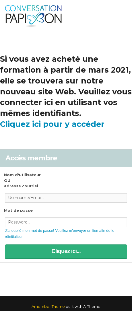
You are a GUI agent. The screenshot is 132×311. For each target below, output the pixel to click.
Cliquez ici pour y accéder (52, 124)
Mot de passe (18, 210)
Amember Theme (48, 306)
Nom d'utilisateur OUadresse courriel (22, 180)
